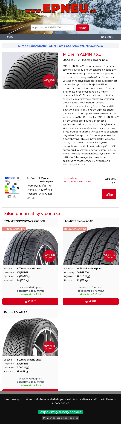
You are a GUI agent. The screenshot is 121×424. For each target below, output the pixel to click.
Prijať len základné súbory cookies (60, 418)
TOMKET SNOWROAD (79, 221)
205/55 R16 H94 (72, 60)
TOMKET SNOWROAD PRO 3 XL (24, 221)
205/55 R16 (45, 185)
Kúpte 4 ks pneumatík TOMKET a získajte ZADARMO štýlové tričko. (60, 46)
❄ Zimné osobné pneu (95, 60)
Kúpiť (109, 194)
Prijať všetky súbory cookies (60, 412)
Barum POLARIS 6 (15, 312)
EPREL (30, 197)
